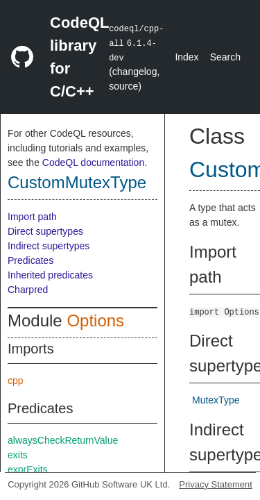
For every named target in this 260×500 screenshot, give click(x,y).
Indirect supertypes (48, 245)
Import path (32, 216)
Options (95, 320)
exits (18, 454)
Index (186, 56)
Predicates (30, 260)
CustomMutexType (77, 182)
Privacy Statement (215, 484)
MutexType (215, 400)
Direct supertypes (45, 231)
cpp (16, 380)
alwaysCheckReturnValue (63, 440)
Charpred (28, 289)
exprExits (28, 469)
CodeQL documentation (93, 162)
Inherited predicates (50, 275)
